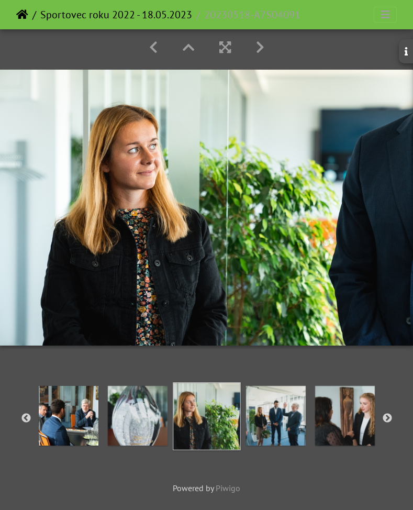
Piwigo (228, 488)
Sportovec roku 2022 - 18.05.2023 (116, 14)
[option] (137, 415)
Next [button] (387, 418)
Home (22, 15)
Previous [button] (26, 418)
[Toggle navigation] (385, 15)
